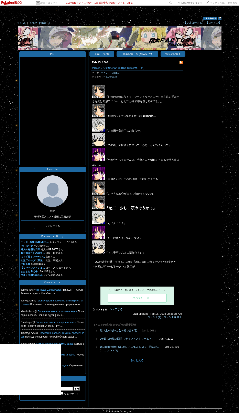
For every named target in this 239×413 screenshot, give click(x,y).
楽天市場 (232, 2)
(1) (142, 68)
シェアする (116, 309)
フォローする (52, 225)
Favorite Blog (52, 236)
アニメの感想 (110, 77)
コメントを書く (172, 317)
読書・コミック (48, 2)
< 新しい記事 (102, 53)
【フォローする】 (194, 22)
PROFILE (45, 22)
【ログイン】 (213, 22)
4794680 (210, 18)
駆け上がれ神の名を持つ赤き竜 (118, 330)
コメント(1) (154, 317)
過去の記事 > (173, 53)
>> (190, 2)
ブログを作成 (217, 2)
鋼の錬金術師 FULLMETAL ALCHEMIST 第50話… (130, 346)
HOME (22, 22)
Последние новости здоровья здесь (56, 322)
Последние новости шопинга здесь (58, 311)
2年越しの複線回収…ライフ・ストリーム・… (127, 338)
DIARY (33, 22)
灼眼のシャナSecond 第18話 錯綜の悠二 (116, 68)
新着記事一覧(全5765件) (137, 53)
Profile (52, 169)
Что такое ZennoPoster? (49, 289)
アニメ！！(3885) (110, 73)
